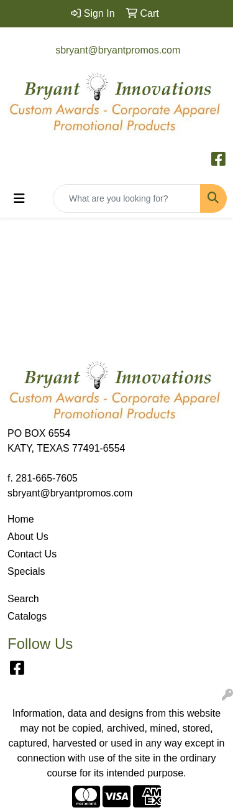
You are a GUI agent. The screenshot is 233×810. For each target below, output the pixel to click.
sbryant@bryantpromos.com (117, 50)
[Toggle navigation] (19, 198)
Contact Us (32, 554)
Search (23, 599)
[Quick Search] (127, 198)
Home (20, 519)
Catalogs (27, 616)
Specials (26, 571)
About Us (27, 536)
